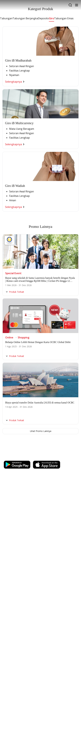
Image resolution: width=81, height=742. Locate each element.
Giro (51, 18)
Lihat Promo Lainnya (40, 431)
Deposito (43, 18)
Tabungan (6, 18)
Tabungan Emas (64, 18)
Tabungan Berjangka (25, 18)
